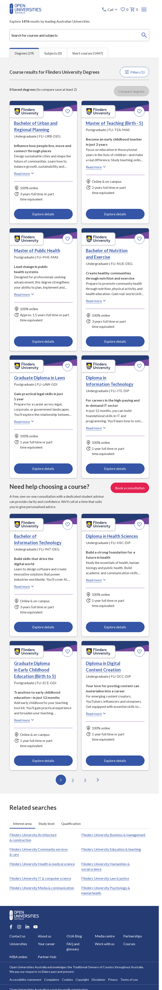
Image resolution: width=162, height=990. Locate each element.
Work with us (104, 944)
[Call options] (110, 9)
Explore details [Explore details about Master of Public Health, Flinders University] (43, 341)
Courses (129, 944)
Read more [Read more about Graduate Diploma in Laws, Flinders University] (24, 421)
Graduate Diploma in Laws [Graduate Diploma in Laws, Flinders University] (39, 377)
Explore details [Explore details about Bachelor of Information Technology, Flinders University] (43, 627)
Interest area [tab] (22, 823)
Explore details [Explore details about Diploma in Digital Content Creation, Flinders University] (115, 761)
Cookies (67, 979)
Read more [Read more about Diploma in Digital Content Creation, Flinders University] (96, 713)
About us (44, 936)
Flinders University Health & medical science (42, 864)
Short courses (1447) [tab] (87, 53)
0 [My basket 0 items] (134, 9)
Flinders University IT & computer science (40, 878)
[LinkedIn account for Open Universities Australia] (27, 927)
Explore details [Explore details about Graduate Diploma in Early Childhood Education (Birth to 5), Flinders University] (43, 761)
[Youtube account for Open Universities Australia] (35, 927)
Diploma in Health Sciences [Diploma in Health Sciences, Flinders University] (112, 536)
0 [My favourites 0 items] (124, 9)
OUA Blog (74, 936)
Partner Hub (47, 957)
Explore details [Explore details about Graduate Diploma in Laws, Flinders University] (43, 468)
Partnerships (132, 936)
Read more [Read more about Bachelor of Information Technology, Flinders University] (24, 586)
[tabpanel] (79, 426)
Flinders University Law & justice (105, 878)
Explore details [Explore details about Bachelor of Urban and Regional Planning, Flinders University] (43, 214)
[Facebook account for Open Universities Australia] (11, 927)
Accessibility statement (25, 979)
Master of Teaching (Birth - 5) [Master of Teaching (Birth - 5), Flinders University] (114, 123)
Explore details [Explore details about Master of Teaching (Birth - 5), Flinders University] (115, 214)
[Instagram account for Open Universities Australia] (19, 927)
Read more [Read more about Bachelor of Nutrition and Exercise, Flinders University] (96, 300)
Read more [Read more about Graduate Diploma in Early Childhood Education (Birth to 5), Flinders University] (24, 720)
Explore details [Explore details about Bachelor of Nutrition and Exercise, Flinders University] (115, 341)
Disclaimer (98, 979)
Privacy (113, 979)
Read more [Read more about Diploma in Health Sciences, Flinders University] (96, 579)
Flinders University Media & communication (41, 888)
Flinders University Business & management (114, 835)
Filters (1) (135, 72)
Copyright (82, 979)
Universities (18, 944)
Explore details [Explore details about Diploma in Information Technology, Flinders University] (115, 468)
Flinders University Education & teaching (111, 849)
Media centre (105, 936)
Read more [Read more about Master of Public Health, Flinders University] (24, 294)
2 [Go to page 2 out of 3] (73, 780)
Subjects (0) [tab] (53, 53)
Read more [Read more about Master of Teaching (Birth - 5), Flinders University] (96, 166)
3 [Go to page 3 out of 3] (85, 780)
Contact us (17, 936)
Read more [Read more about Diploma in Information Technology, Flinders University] (96, 427)
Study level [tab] (46, 823)
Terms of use (129, 979)
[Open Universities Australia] (25, 13)
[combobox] (79, 35)
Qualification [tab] (71, 823)
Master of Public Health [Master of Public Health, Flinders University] (37, 250)
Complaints (51, 979)
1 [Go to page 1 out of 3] (61, 780)
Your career (46, 944)
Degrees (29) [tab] (24, 53)
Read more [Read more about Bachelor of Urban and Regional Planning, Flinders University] (24, 173)
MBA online (18, 957)
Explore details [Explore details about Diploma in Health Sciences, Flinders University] (115, 627)
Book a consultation (130, 488)
